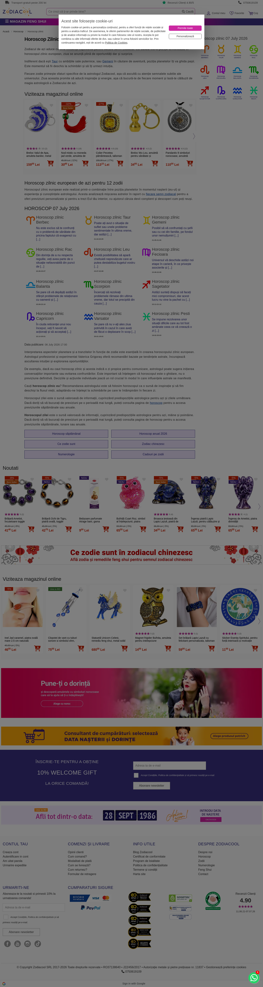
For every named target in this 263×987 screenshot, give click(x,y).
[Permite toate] (185, 28)
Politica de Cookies (116, 42)
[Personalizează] (185, 36)
